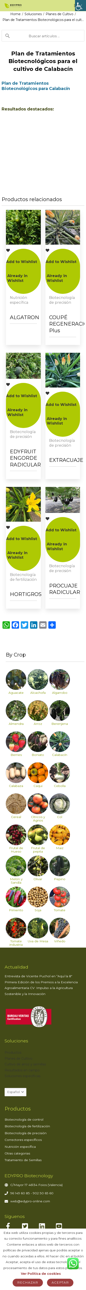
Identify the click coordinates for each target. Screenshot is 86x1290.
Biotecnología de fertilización (27, 1126)
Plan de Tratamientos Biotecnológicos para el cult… (43, 20)
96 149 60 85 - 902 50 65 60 (31, 1193)
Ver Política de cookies (41, 1274)
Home (15, 14)
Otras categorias (17, 1153)
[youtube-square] (63, 1226)
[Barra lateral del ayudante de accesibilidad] (80, 5)
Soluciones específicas (22, 1076)
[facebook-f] (13, 1226)
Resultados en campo (22, 1070)
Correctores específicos (23, 1140)
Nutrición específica (20, 1146)
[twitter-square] (30, 1226)
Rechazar (27, 1282)
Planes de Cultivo (59, 14)
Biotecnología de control (24, 1120)
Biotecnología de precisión (26, 1133)
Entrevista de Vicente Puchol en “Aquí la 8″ (38, 976)
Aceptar (60, 1282)
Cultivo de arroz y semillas (25, 1064)
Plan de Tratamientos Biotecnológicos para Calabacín (36, 86)
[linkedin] (47, 1226)
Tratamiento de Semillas (23, 1160)
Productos (13, 1053)
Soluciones (33, 14)
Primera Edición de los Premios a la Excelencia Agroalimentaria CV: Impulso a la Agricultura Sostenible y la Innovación (41, 988)
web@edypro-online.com (30, 1201)
